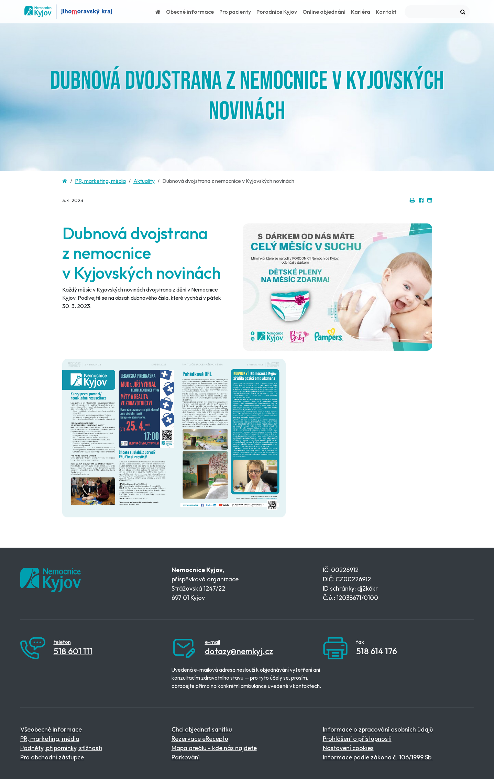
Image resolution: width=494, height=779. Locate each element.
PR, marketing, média (100, 180)
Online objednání (324, 11)
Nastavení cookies (348, 748)
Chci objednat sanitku (202, 729)
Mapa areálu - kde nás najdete (214, 748)
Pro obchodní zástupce (52, 757)
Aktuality (144, 180)
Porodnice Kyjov (276, 11)
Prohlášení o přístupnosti (357, 739)
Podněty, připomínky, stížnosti (61, 748)
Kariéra (360, 11)
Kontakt (386, 11)
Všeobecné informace (51, 729)
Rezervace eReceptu (200, 739)
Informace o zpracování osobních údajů (378, 729)
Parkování (186, 757)
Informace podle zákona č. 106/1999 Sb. (378, 757)
